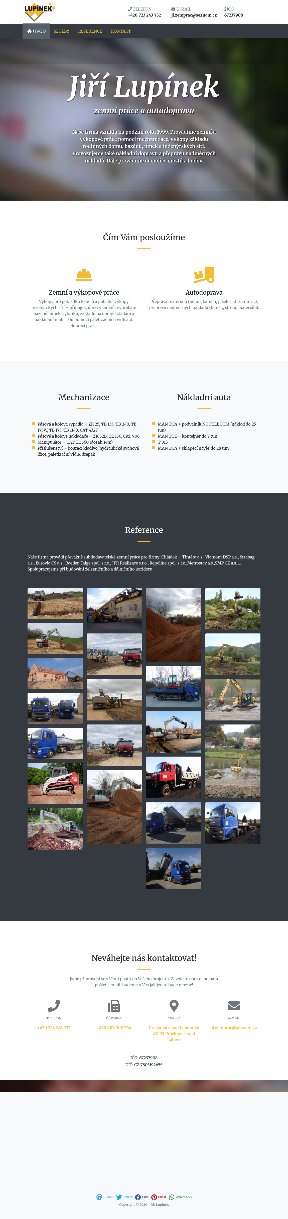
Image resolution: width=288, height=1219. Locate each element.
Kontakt (121, 31)
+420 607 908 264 (113, 1027)
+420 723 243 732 (54, 1027)
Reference (90, 31)
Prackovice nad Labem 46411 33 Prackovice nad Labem (174, 1033)
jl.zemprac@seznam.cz (234, 1027)
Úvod (36, 31)
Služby (61, 31)
